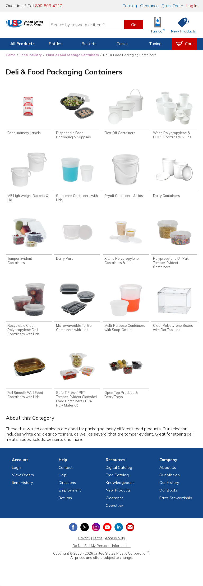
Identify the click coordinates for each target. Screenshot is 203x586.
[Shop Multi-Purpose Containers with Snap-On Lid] (126, 309)
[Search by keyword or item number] (97, 24)
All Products (22, 43)
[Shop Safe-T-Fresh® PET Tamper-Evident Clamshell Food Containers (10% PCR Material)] (77, 380)
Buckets (88, 43)
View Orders (23, 478)
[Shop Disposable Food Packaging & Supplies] (77, 114)
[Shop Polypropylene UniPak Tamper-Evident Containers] (174, 243)
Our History (169, 486)
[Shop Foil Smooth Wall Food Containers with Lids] (29, 376)
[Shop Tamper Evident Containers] (29, 241)
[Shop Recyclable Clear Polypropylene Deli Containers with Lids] (29, 311)
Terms (98, 541)
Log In (191, 5)
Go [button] (133, 24)
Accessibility (115, 541)
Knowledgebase (120, 486)
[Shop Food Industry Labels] (29, 112)
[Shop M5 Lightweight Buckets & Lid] (29, 177)
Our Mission (169, 478)
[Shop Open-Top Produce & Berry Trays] (126, 376)
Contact (65, 470)
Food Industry (31, 55)
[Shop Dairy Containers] (174, 175)
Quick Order (172, 5)
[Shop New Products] (181, 25)
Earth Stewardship (175, 501)
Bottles (55, 43)
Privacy (84, 541)
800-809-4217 (48, 5)
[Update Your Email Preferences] (130, 530)
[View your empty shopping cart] (184, 44)
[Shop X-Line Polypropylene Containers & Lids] (126, 241)
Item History (22, 486)
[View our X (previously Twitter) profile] (84, 530)
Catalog (129, 5)
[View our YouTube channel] (107, 530)
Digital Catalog (119, 470)
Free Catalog (117, 478)
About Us (167, 470)
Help (63, 478)
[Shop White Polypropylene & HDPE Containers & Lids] (174, 114)
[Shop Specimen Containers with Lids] (77, 177)
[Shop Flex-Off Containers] (126, 112)
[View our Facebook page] (73, 530)
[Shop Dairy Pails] (77, 239)
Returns (65, 501)
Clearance (149, 5)
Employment (70, 493)
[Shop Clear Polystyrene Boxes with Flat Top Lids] (174, 309)
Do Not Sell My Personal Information (101, 549)
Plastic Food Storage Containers (72, 55)
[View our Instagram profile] (96, 530)
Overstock (114, 508)
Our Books (168, 493)
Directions (67, 486)
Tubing (155, 43)
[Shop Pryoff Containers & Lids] (126, 175)
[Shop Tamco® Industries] (157, 25)
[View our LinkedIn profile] (118, 530)
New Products (118, 493)
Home (10, 55)
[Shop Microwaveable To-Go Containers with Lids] (77, 309)
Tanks (122, 43)
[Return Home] (37, 25)
